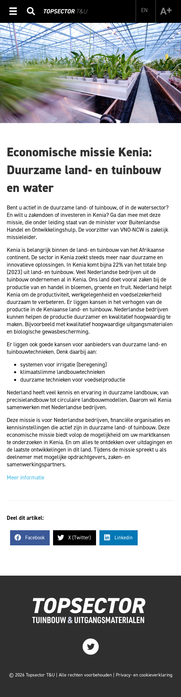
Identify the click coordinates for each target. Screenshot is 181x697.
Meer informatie (25, 477)
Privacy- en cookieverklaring (144, 675)
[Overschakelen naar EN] (144, 10)
